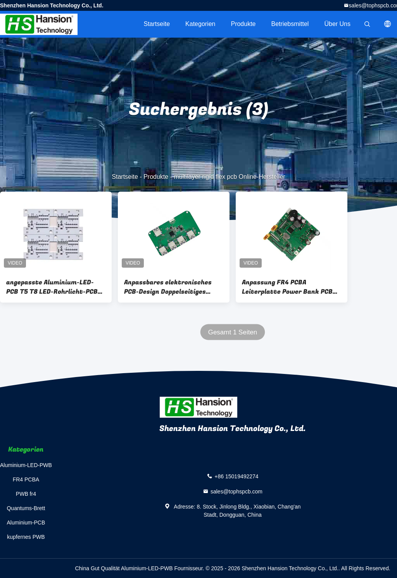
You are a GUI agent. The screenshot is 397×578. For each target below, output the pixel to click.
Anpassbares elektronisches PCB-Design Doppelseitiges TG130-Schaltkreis (168, 287)
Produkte (243, 24)
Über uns (337, 24)
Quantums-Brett (26, 508)
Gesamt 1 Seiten (232, 332)
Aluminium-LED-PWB (26, 465)
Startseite (156, 24)
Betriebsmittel (290, 24)
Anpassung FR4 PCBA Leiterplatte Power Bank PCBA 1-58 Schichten (289, 287)
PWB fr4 (26, 494)
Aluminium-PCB (26, 522)
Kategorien (200, 24)
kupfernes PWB (26, 537)
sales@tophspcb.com (236, 491)
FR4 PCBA (26, 479)
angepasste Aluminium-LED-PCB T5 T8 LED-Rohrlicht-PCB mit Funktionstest (52, 287)
